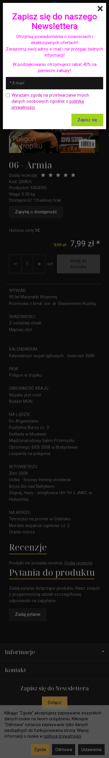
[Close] (100, 9)
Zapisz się (87, 119)
